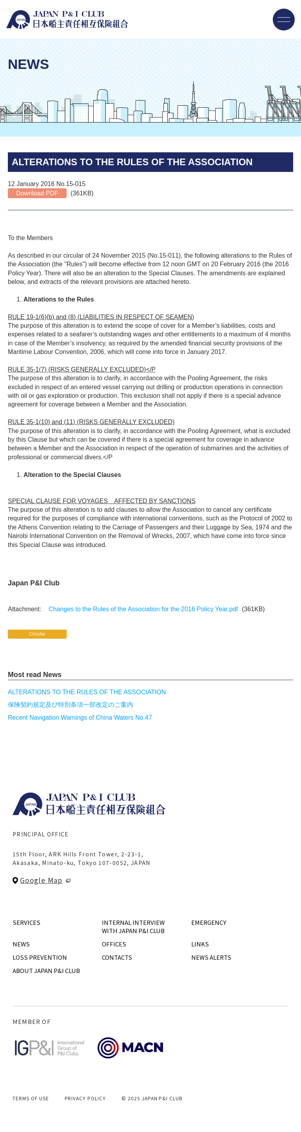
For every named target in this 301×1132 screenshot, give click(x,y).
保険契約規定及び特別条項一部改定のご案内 (70, 704)
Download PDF (37, 193)
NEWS (21, 944)
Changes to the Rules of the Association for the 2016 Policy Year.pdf (143, 609)
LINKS (200, 944)
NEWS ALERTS (211, 957)
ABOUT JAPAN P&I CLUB (46, 970)
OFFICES (114, 944)
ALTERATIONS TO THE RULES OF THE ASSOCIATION (87, 692)
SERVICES (26, 922)
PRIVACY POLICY (85, 1098)
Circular (37, 634)
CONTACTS (117, 957)
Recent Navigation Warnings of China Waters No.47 (80, 717)
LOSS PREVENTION (40, 957)
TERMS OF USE (31, 1098)
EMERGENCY (208, 922)
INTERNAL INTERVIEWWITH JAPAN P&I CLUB (133, 926)
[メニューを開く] (284, 20)
